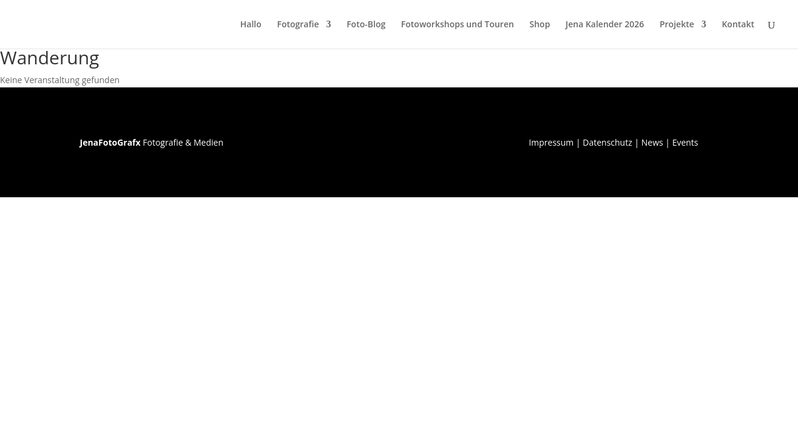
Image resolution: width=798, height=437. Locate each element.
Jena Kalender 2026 (605, 25)
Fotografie (298, 25)
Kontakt (738, 25)
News (652, 142)
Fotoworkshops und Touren (457, 25)
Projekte (677, 25)
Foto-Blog (366, 25)
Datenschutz (607, 142)
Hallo (251, 25)
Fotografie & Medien (152, 142)
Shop (540, 25)
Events (685, 142)
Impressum (551, 142)
